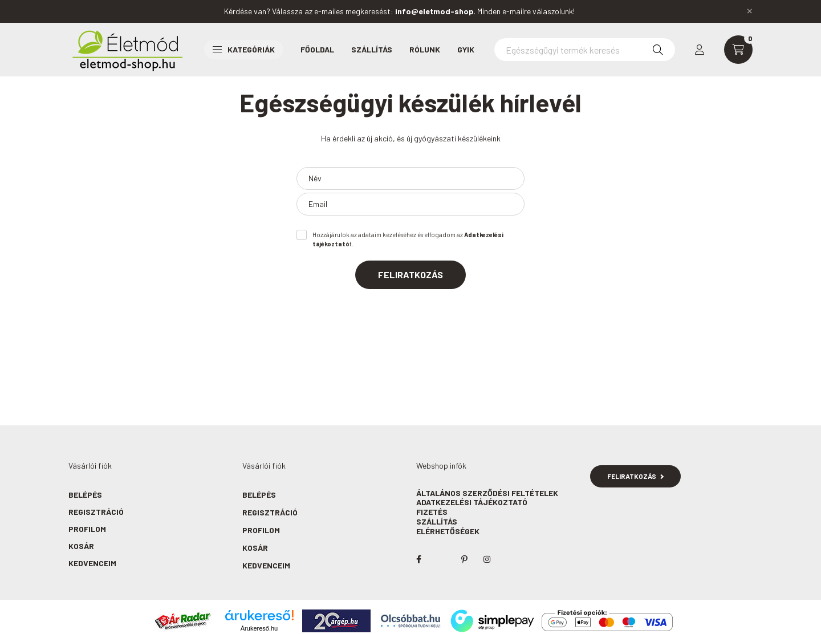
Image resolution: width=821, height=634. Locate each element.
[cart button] (738, 49)
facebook (418, 559)
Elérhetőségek (447, 531)
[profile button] (699, 49)
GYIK (465, 49)
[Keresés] (658, 49)
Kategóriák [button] (244, 49)
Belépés (85, 494)
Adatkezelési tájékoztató (471, 502)
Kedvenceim (92, 563)
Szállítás (371, 49)
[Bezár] (749, 11)
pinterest (464, 559)
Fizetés (432, 512)
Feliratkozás (410, 274)
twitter (441, 559)
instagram (486, 559)
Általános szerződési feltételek (487, 493)
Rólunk (424, 49)
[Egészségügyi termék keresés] (584, 49)
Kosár (81, 546)
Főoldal (317, 49)
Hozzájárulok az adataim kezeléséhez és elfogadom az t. (407, 239)
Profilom (87, 529)
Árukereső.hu (259, 628)
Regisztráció (96, 512)
